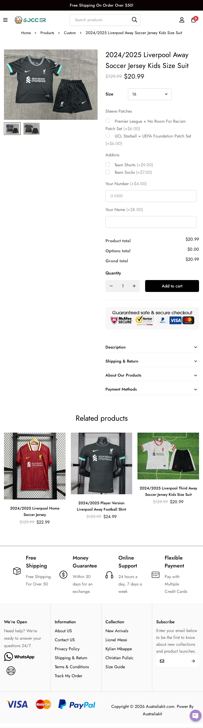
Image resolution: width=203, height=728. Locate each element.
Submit (193, 665)
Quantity (113, 273)
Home (25, 33)
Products (47, 33)
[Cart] (192, 20)
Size (109, 94)
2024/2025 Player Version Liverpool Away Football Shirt (101, 510)
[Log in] (179, 20)
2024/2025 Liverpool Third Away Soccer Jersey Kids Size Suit (168, 498)
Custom (70, 33)
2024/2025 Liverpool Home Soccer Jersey (34, 515)
